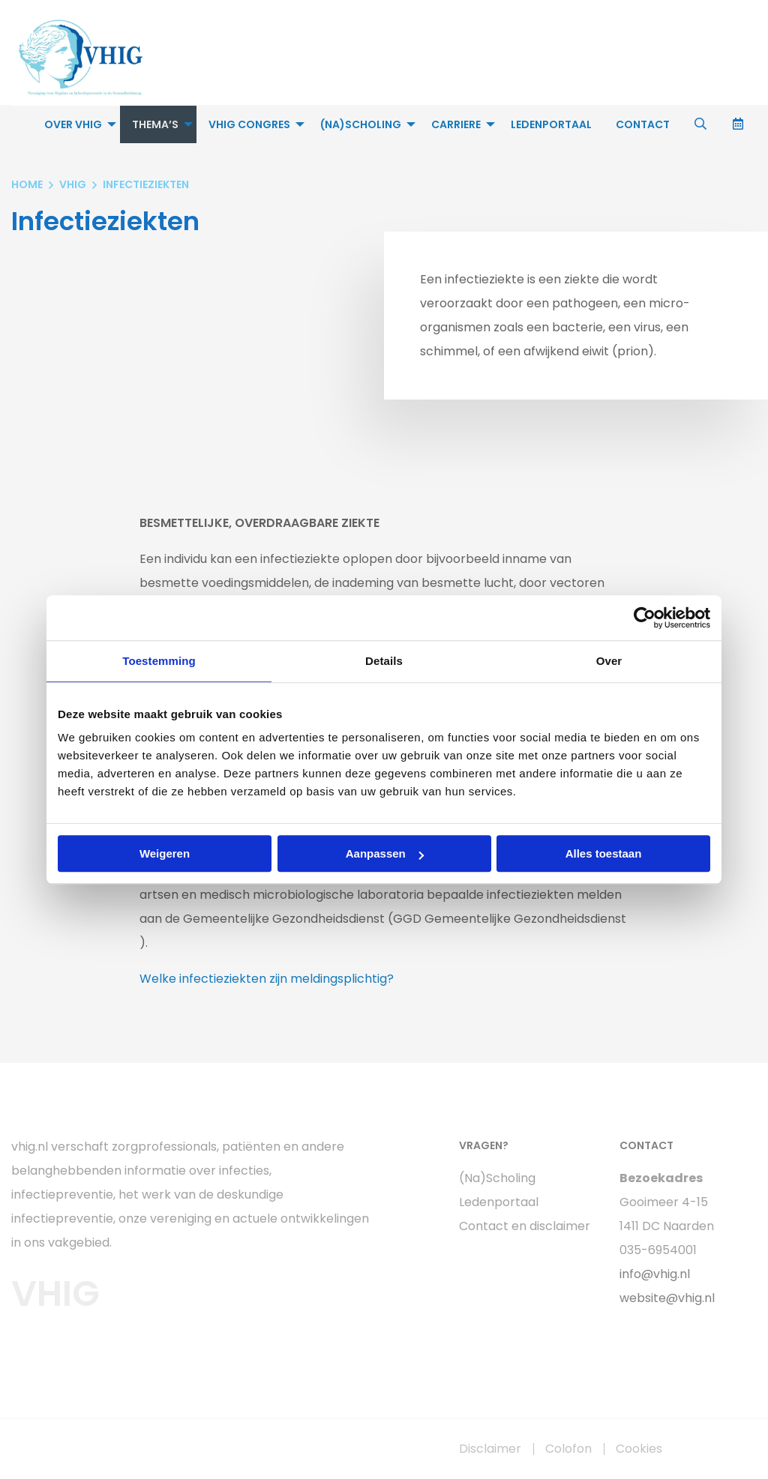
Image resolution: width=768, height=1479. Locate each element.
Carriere (456, 124)
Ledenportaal (551, 124)
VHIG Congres (249, 124)
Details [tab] (384, 660)
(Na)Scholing (360, 124)
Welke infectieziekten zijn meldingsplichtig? (267, 978)
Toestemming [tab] (159, 660)
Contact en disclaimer (524, 1226)
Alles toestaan (604, 853)
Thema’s (155, 124)
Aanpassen (385, 853)
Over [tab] (609, 660)
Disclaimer (490, 1449)
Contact (643, 124)
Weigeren (165, 853)
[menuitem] (76, 124)
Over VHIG (73, 124)
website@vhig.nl (667, 1298)
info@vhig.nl (655, 1274)
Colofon (568, 1449)
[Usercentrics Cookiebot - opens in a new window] (644, 617)
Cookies (639, 1449)
